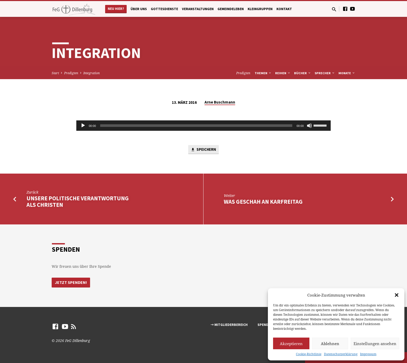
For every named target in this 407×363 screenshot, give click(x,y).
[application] (203, 125)
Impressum (368, 354)
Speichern (203, 150)
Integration (91, 73)
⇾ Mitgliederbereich (229, 325)
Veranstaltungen (198, 9)
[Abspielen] (83, 125)
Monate (346, 73)
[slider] (196, 125)
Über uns (139, 9)
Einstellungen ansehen (375, 343)
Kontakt (284, 9)
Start (55, 73)
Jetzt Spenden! (71, 282)
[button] (396, 295)
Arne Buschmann (220, 102)
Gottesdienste (164, 9)
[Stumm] (309, 125)
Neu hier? (116, 8)
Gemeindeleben (231, 9)
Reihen (283, 73)
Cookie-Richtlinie (308, 354)
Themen (263, 73)
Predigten (71, 73)
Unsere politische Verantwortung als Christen (77, 202)
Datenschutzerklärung (340, 354)
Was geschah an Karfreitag (263, 201)
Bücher (302, 73)
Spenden (265, 325)
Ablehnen (330, 343)
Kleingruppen (260, 9)
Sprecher (325, 73)
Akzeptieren (291, 343)
